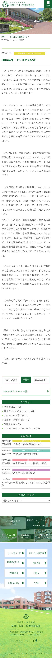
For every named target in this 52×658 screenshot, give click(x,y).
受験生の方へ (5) (12, 424)
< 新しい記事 (11, 379)
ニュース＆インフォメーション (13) (22, 428)
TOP (3, 37)
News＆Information (18, 37)
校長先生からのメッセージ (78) (19, 411)
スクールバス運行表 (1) (15, 415)
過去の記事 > (41, 379)
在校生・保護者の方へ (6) (17, 420)
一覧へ (26, 379)
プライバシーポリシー (23, 641)
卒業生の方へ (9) (12, 407)
